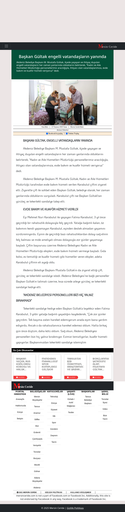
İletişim (20, 418)
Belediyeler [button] (37, 391)
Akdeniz (37, 487)
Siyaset (54, 409)
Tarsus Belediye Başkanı (88, 399)
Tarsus (37, 406)
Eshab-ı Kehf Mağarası (71, 402)
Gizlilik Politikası (53, 492)
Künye (20, 412)
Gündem (54, 429)
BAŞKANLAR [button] (88, 391)
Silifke (37, 419)
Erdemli (37, 432)
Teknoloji (54, 396)
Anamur (36, 413)
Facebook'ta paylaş (54, 134)
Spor (54, 422)
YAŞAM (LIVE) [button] (71, 392)
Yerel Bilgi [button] (105, 392)
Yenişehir (37, 445)
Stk (54, 416)
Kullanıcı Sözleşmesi (80, 492)
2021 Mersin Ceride (27, 492)
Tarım (54, 442)
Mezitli (37, 465)
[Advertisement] (62, 21)
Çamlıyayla (37, 439)
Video (105, 409)
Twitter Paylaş (72, 134)
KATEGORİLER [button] (54, 391)
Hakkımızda (20, 405)
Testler (71, 412)
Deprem (54, 435)
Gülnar (37, 471)
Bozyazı (37, 458)
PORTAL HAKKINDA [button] (20, 392)
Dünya (54, 403)
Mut (37, 426)
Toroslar (37, 452)
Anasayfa (20, 399)
